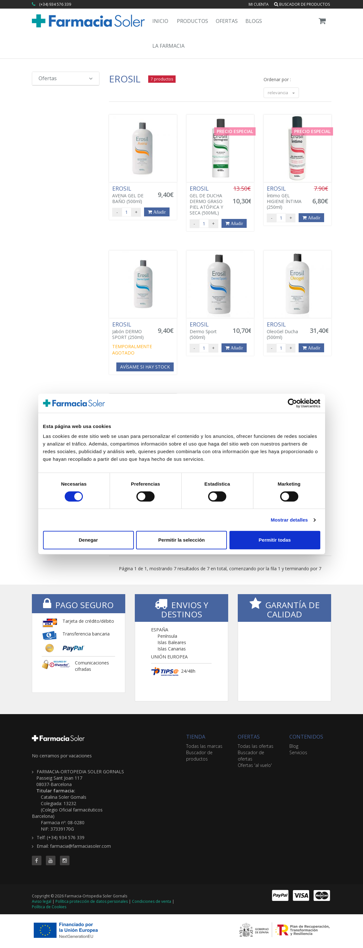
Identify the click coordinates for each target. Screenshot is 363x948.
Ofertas (227, 21)
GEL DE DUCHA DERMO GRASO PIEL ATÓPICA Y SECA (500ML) (209, 200)
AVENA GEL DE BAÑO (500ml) (132, 194)
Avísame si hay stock (145, 367)
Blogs (253, 21)
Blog (293, 746)
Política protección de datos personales (91, 901)
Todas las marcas (204, 746)
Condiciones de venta (151, 901)
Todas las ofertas (255, 746)
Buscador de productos (302, 4)
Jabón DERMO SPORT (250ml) (132, 330)
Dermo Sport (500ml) (209, 330)
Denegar (88, 540)
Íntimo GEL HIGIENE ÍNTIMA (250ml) (287, 197)
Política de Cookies (49, 906)
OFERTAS (249, 736)
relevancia (281, 92)
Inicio (160, 21)
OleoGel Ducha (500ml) (287, 330)
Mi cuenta (259, 4)
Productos (192, 21)
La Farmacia (168, 45)
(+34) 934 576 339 (55, 4)
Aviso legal (41, 901)
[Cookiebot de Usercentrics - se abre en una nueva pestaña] (292, 403)
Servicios (298, 752)
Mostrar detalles (289, 520)
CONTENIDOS (306, 736)
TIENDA (195, 736)
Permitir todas (275, 540)
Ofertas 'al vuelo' (255, 765)
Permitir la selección (181, 540)
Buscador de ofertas (251, 755)
